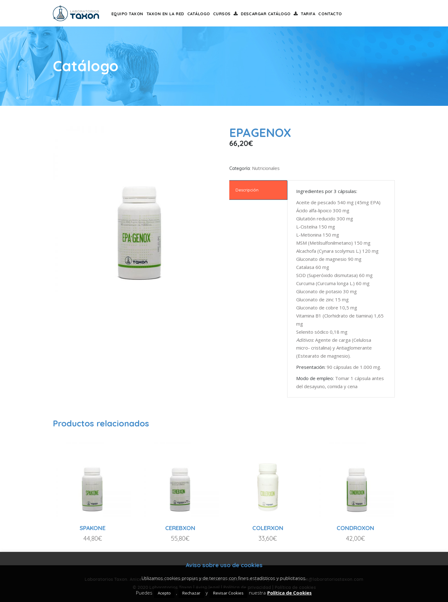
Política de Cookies (289, 593)
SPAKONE (92, 528)
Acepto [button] (164, 593)
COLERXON (267, 528)
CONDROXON (355, 528)
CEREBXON (180, 528)
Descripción (247, 189)
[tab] (258, 190)
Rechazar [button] (191, 593)
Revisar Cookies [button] (228, 593)
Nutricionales (266, 168)
